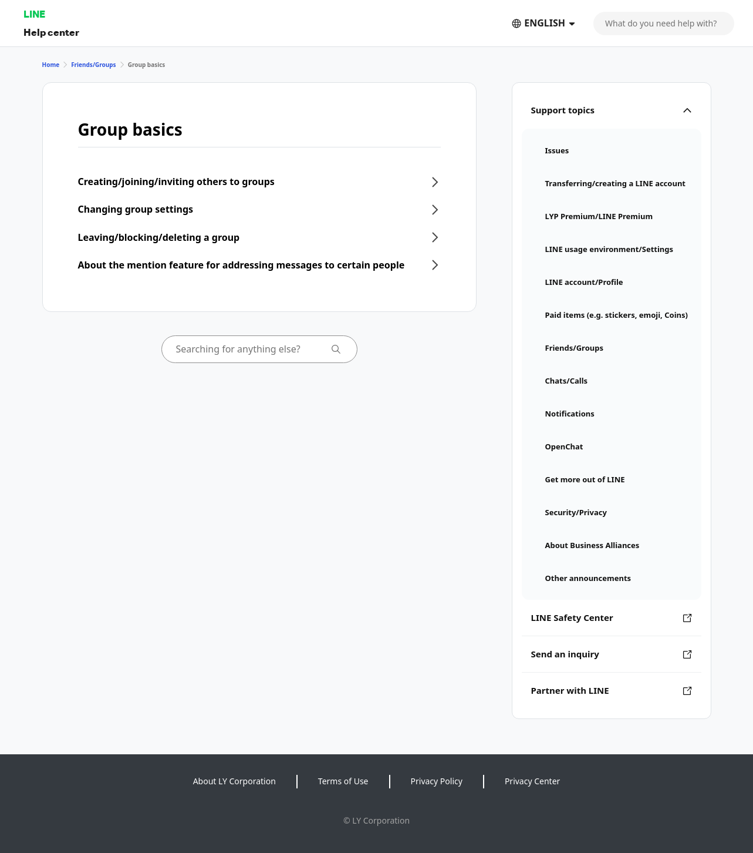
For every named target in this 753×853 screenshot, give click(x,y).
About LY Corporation (234, 781)
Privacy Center (532, 781)
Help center (51, 32)
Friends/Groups (93, 65)
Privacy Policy (436, 781)
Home (51, 65)
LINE (34, 14)
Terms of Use (343, 781)
